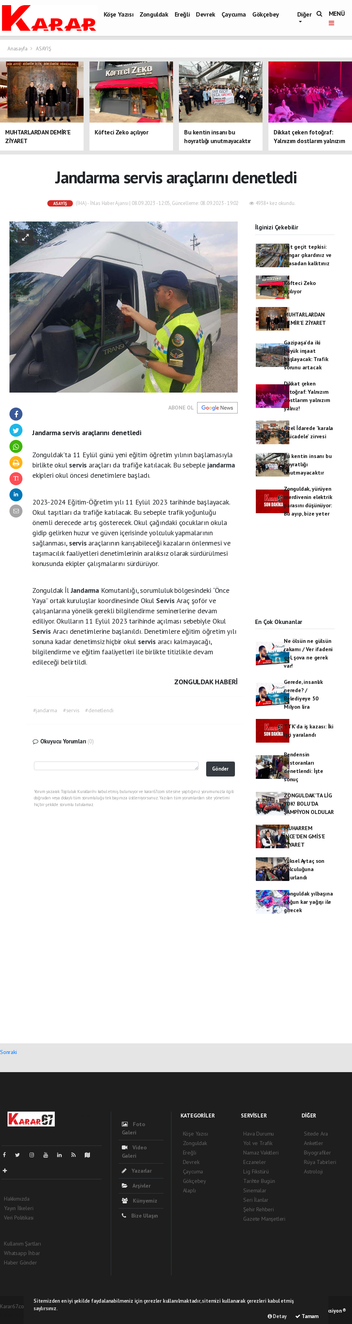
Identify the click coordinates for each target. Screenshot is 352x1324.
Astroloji (313, 1171)
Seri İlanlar (255, 1199)
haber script (13, 1314)
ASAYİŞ (43, 48)
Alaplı (189, 1190)
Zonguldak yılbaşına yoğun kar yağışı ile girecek (308, 902)
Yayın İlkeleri (18, 1208)
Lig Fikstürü (256, 1171)
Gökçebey (265, 14)
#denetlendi (99, 710)
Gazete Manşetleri (264, 1218)
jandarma (221, 464)
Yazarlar (137, 1170)
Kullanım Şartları (22, 1243)
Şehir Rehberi (258, 1209)
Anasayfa (17, 48)
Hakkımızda (17, 1198)
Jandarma (86, 590)
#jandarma (45, 710)
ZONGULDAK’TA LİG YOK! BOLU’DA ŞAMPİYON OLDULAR (309, 804)
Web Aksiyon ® (330, 1310)
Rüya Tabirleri (320, 1162)
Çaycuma (234, 14)
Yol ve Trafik (257, 1143)
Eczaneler (254, 1162)
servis (79, 464)
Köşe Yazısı (119, 14)
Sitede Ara (316, 1133)
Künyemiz (139, 1200)
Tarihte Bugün (259, 1180)
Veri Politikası (19, 1217)
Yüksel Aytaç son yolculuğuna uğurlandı (304, 869)
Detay (277, 1316)
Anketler (313, 1143)
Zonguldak (154, 14)
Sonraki (8, 1052)
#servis (71, 710)
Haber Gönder (20, 1262)
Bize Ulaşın (140, 1215)
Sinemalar (254, 1190)
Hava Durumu (258, 1133)
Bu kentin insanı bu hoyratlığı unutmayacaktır (308, 464)
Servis (166, 600)
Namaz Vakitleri (260, 1152)
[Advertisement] (295, 574)
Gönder (220, 768)
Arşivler (136, 1185)
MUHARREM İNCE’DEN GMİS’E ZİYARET (304, 836)
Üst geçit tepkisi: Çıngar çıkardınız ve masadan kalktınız (308, 255)
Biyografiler (317, 1152)
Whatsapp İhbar (22, 1253)
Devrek (205, 14)
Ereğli (182, 14)
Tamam (306, 1316)
